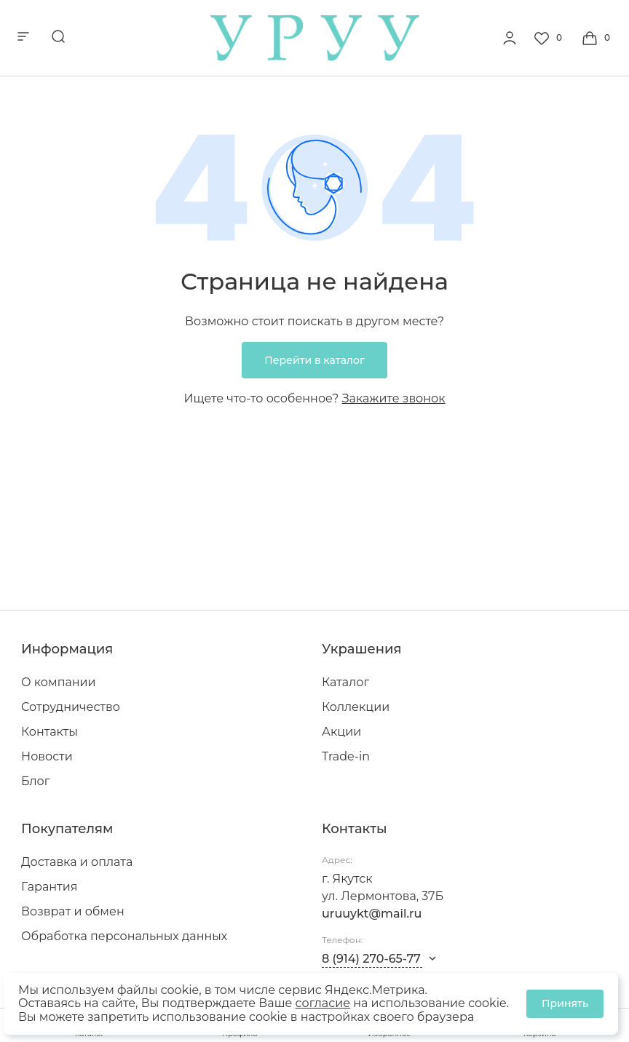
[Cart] (597, 38)
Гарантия (49, 887)
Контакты (49, 732)
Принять (565, 1003)
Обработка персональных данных (124, 936)
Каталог (345, 682)
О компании (58, 682)
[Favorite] (549, 38)
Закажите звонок (394, 398)
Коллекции (355, 707)
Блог (35, 781)
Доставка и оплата (76, 862)
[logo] (315, 57)
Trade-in (346, 756)
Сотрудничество (70, 707)
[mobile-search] (58, 38)
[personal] (509, 38)
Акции (341, 732)
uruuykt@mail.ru (372, 913)
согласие (323, 1003)
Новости (47, 756)
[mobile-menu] (23, 38)
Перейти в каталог (314, 360)
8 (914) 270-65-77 (371, 959)
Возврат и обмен (72, 911)
